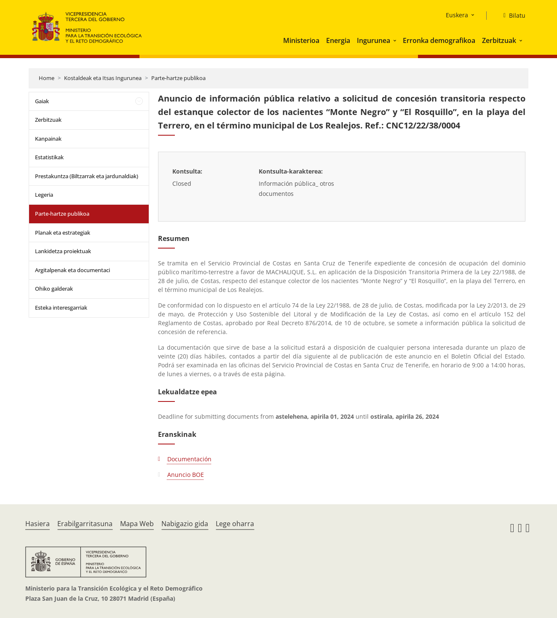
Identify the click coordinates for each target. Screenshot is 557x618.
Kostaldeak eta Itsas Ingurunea (103, 78)
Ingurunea (373, 40)
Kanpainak (48, 138)
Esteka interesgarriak (61, 307)
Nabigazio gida (184, 523)
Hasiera (37, 523)
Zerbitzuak (499, 40)
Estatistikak (49, 157)
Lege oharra (235, 523)
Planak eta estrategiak (62, 232)
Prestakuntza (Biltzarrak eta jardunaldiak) (86, 176)
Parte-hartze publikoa (178, 78)
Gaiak (42, 101)
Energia (338, 40)
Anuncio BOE (185, 475)
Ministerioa (301, 40)
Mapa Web (137, 523)
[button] (395, 40)
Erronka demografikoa (439, 40)
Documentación (189, 459)
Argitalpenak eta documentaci (72, 270)
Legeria (44, 194)
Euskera (457, 15)
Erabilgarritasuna (84, 523)
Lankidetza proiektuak (63, 251)
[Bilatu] (511, 15)
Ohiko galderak (54, 288)
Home (46, 78)
